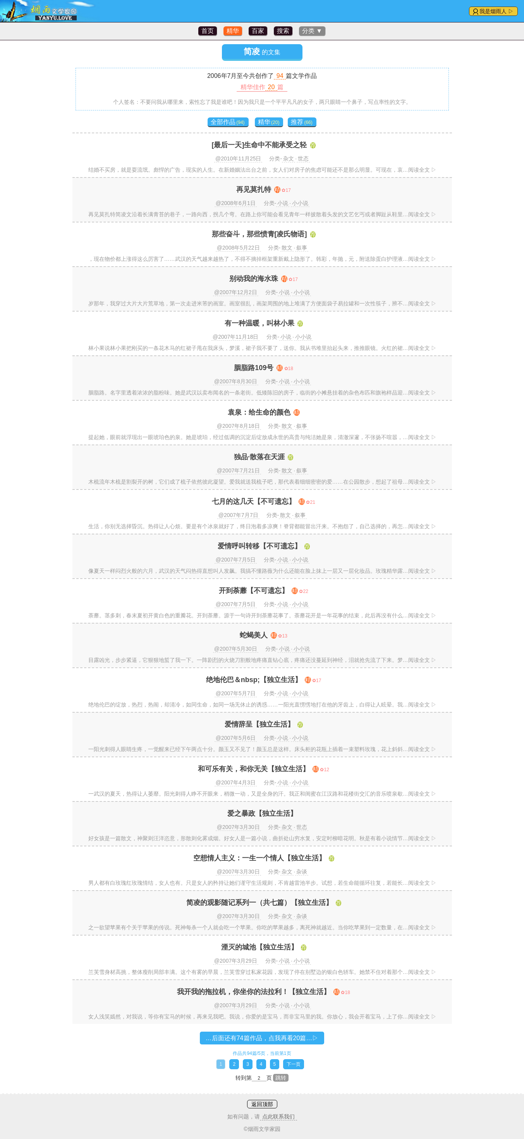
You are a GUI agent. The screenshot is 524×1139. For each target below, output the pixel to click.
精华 (233, 31)
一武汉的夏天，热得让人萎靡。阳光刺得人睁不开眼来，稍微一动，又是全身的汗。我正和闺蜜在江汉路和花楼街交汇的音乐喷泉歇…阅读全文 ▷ (262, 794)
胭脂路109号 (253, 368)
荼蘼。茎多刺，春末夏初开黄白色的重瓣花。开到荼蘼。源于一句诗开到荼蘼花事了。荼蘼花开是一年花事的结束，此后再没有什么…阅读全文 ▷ (262, 615)
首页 (207, 31)
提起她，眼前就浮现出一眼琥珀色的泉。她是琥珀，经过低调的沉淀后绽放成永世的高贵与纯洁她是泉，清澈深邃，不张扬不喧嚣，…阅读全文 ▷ (262, 437)
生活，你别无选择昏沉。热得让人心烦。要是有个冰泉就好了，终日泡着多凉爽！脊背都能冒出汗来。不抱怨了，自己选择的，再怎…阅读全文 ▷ (262, 526)
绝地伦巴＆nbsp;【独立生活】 (254, 680)
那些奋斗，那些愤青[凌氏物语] (259, 234)
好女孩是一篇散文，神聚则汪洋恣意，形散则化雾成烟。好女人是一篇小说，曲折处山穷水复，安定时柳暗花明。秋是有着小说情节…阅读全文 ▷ (262, 838)
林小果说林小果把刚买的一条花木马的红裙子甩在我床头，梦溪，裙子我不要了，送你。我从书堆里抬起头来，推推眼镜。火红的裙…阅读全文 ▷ (262, 348)
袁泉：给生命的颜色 (259, 412)
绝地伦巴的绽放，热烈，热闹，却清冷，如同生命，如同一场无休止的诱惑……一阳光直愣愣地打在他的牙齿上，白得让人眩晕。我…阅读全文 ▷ (262, 704)
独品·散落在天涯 (259, 457)
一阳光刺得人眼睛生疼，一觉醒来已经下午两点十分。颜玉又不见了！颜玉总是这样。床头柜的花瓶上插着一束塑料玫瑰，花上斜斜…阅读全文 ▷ (262, 749)
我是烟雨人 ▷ (496, 11)
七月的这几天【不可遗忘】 (254, 501)
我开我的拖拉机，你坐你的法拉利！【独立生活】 (253, 992)
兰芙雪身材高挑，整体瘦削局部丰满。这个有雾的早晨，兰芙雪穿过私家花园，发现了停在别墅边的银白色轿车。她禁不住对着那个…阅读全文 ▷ (262, 972)
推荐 (301, 122)
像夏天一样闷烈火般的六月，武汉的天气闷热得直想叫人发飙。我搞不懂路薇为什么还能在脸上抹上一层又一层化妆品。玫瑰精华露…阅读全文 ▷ (262, 571)
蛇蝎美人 (254, 635)
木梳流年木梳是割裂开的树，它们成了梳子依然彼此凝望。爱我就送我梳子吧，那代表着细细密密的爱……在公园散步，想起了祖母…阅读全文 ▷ (262, 482)
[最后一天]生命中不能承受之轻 (259, 145)
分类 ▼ (312, 31)
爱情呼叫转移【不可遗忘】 (259, 546)
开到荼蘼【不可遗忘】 (254, 590)
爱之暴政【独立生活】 (262, 813)
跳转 (280, 1078)
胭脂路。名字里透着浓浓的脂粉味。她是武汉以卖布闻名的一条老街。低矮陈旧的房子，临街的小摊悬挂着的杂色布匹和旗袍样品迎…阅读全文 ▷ (262, 392)
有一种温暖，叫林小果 (259, 323)
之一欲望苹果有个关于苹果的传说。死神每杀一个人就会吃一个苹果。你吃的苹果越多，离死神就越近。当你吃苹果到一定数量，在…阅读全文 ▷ (262, 927)
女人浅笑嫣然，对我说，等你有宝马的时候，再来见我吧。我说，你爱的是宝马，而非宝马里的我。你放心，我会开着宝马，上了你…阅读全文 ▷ (262, 1016)
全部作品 (227, 122)
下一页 (294, 1064)
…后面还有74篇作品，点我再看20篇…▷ (262, 1038)
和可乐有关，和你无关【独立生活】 (253, 769)
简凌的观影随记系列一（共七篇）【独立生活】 (259, 902)
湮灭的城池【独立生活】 (259, 947)
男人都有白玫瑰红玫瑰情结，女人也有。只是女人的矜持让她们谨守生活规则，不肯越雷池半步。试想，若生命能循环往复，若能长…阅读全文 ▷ (262, 883)
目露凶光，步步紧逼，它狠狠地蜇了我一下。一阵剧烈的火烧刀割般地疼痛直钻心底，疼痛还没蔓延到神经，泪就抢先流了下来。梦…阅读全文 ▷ (262, 660)
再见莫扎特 (253, 189)
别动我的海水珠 (253, 279)
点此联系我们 (278, 1116)
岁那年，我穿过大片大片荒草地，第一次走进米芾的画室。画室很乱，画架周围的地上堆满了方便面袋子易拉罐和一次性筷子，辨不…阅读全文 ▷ (262, 303)
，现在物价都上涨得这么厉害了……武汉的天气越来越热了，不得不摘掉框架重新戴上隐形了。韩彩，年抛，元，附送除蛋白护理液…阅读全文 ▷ (262, 259)
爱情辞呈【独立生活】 (259, 724)
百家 (258, 31)
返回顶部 (262, 1104)
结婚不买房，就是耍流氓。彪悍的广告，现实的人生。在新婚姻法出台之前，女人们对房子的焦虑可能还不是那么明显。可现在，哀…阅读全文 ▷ (262, 170)
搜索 (283, 31)
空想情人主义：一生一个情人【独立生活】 (259, 858)
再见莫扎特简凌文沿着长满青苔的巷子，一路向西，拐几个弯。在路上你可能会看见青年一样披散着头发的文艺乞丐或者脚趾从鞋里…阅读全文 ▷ (262, 214)
